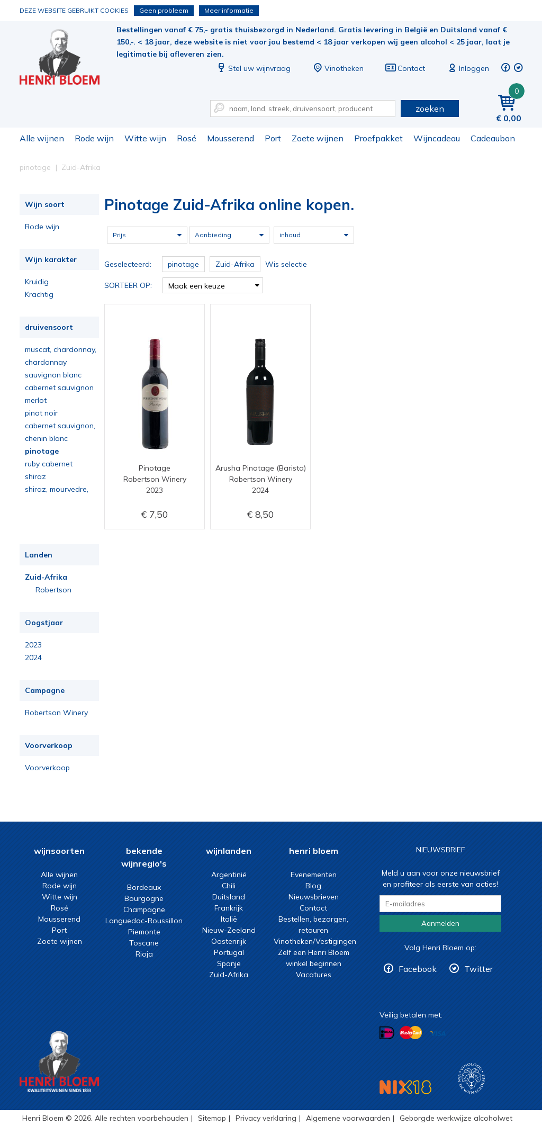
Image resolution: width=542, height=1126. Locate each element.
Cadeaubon (493, 138)
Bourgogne (144, 898)
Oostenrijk (228, 941)
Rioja (144, 954)
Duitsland (228, 897)
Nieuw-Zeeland (229, 930)
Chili (229, 885)
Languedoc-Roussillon (144, 920)
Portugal (229, 952)
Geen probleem (163, 10)
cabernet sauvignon (59, 387)
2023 (33, 645)
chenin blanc (46, 438)
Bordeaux (144, 887)
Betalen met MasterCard (411, 1033)
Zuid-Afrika (46, 577)
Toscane (144, 943)
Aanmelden (440, 923)
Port (273, 138)
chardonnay (46, 362)
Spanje (229, 963)
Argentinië (229, 874)
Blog (313, 885)
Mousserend (230, 138)
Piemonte (144, 931)
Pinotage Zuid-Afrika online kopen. (67, 58)
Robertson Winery (56, 712)
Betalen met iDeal (387, 1033)
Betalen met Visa (438, 1034)
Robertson (53, 589)
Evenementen (314, 874)
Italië (229, 919)
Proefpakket (378, 138)
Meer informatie (229, 10)
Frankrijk (228, 908)
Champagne (144, 909)
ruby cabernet (49, 464)
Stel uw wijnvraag (253, 68)
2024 (33, 657)
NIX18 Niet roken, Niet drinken (405, 1087)
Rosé (186, 138)
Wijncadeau (436, 138)
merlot (36, 400)
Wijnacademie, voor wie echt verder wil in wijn (471, 1078)
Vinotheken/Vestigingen (315, 941)
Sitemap (212, 1118)
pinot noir (41, 413)
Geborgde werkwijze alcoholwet (456, 1118)
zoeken (429, 108)
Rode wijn (94, 138)
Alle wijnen (42, 138)
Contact (405, 68)
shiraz (35, 476)
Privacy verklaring (266, 1118)
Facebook (418, 968)
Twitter (478, 968)
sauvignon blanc (53, 375)
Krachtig (39, 294)
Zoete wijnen (318, 138)
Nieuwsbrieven (313, 897)
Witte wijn (145, 138)
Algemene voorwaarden (348, 1118)
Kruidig (37, 281)
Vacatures (313, 974)
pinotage (42, 451)
